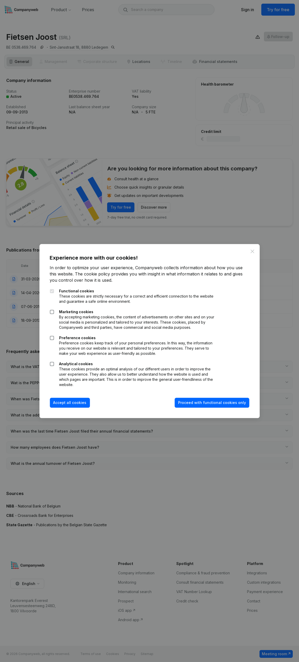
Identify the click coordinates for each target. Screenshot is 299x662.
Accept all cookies (70, 403)
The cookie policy (92, 274)
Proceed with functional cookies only (212, 403)
